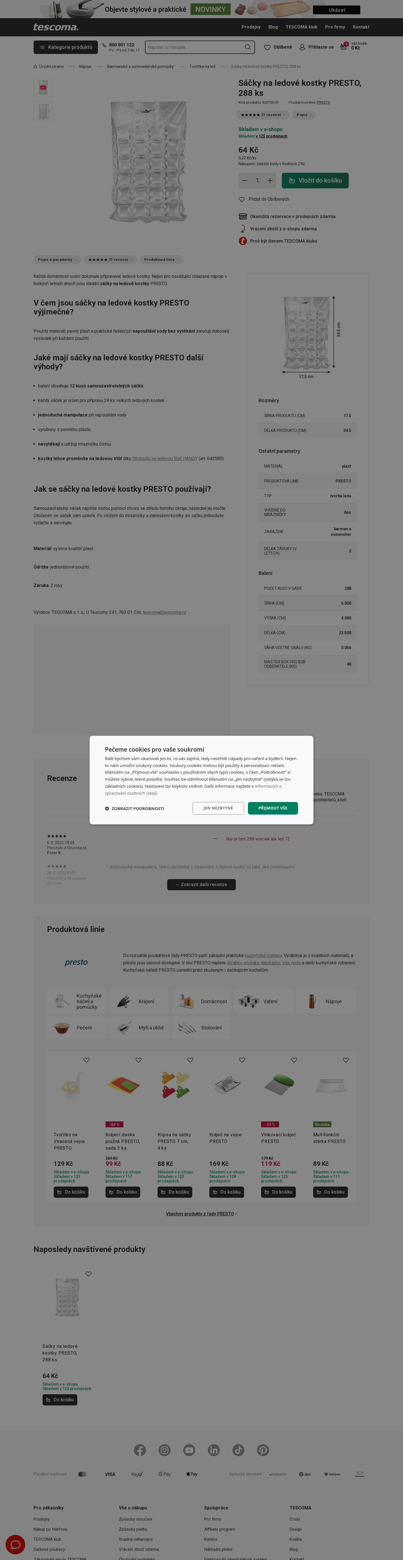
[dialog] (201, 780)
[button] (134, 808)
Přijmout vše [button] (273, 808)
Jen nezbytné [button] (218, 808)
